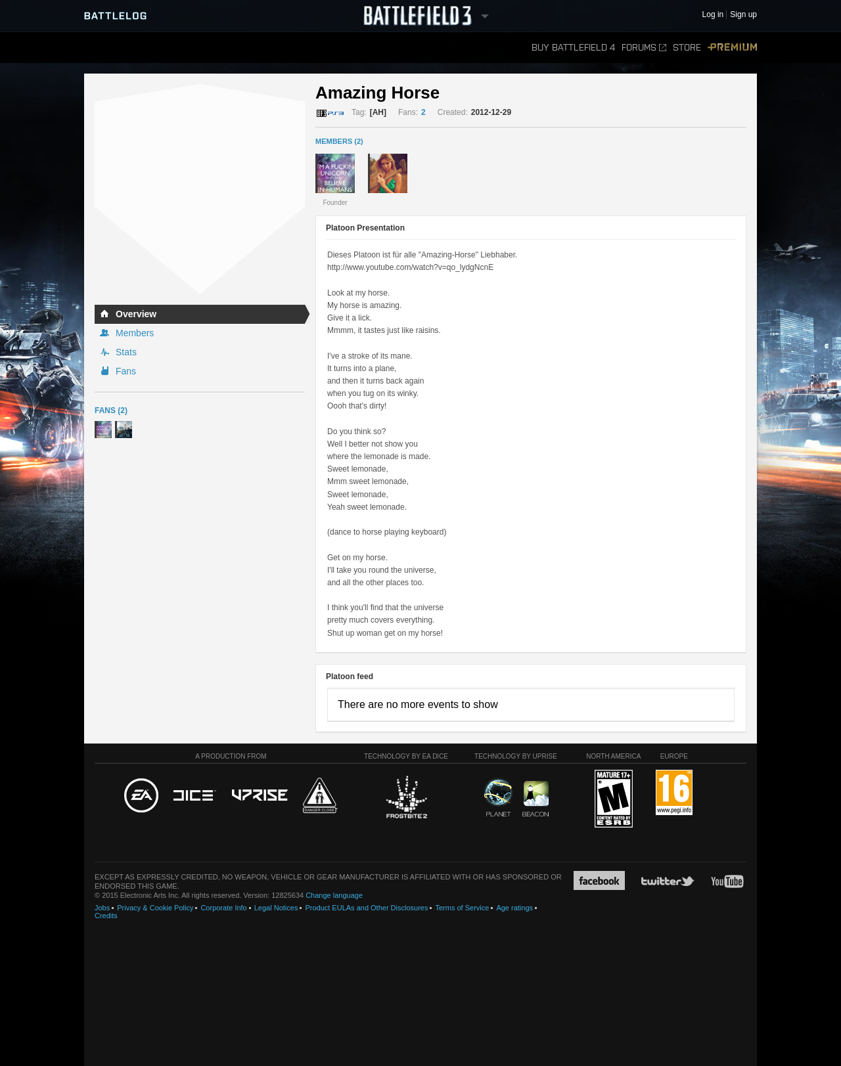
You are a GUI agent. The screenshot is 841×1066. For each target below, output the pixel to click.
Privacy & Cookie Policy (155, 908)
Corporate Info (223, 908)
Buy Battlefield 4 (573, 47)
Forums (644, 47)
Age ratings (514, 908)
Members (135, 333)
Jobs (102, 908)
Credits (106, 916)
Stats (126, 352)
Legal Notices (276, 908)
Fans (126, 371)
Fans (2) (111, 410)
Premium (732, 47)
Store (687, 47)
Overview (136, 314)
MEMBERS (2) (339, 141)
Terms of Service (462, 908)
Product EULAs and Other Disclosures (366, 908)
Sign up (743, 15)
